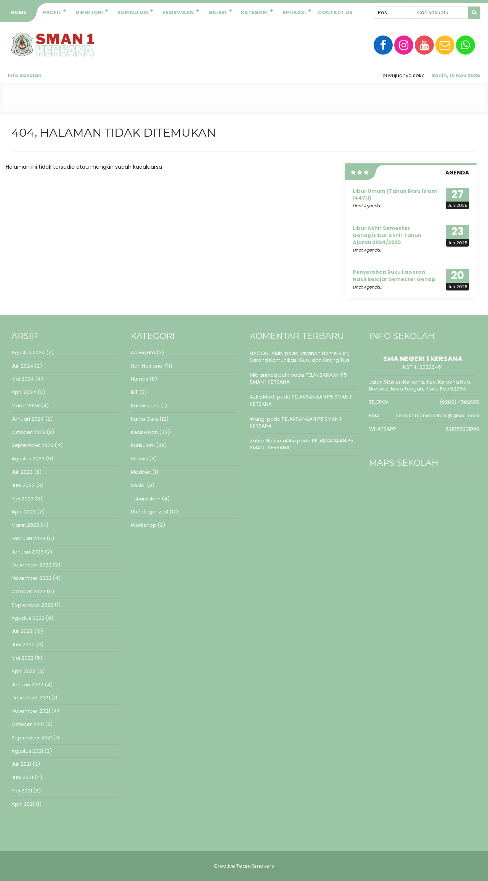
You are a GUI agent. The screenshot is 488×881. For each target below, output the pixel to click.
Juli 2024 (22, 366)
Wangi (258, 419)
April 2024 (23, 392)
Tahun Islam (146, 498)
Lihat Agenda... (367, 206)
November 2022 (31, 578)
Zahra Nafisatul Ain (273, 440)
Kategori (254, 12)
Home (18, 12)
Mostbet (141, 472)
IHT (134, 392)
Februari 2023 (28, 538)
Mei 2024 (22, 378)
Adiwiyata (143, 352)
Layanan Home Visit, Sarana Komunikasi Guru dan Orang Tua (299, 357)
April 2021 (22, 804)
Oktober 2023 (28, 432)
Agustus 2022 (28, 618)
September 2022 (32, 604)
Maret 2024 (25, 405)
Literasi (139, 458)
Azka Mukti (263, 396)
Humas (139, 378)
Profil (52, 12)
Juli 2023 (22, 472)
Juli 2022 (22, 631)
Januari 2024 (27, 419)
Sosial (138, 485)
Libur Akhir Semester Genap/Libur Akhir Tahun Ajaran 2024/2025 (387, 234)
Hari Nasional (147, 366)
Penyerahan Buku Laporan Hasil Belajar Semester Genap (394, 275)
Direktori (89, 12)
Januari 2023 (27, 551)
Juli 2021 (21, 764)
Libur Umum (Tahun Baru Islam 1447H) (395, 194)
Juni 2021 (22, 777)
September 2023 (32, 445)
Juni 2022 (23, 644)
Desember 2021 (30, 697)
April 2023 (23, 511)
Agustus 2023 (28, 458)
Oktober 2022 (28, 591)
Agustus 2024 (28, 352)
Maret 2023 (25, 525)
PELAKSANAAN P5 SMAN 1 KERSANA (300, 400)
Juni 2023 (23, 485)
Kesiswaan (178, 12)
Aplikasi (294, 12)
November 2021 (30, 711)
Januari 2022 (27, 684)
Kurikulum (132, 12)
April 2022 (23, 671)
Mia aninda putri (269, 375)
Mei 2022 (22, 658)
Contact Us (335, 12)
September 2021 (31, 737)
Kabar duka (145, 405)
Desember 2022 (31, 564)
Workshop (143, 525)
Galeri (217, 12)
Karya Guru (144, 419)
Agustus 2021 (27, 751)
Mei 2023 (22, 498)
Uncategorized (149, 511)
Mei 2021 (21, 790)
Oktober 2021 (27, 724)
